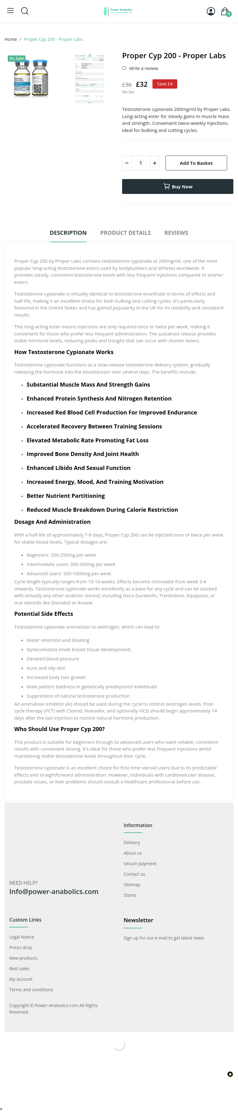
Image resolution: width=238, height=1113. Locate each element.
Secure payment (140, 863)
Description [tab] (68, 232)
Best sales (19, 968)
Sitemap (132, 884)
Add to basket (196, 163)
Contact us (134, 874)
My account (21, 979)
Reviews (176, 232)
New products (23, 958)
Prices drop (20, 947)
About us (133, 853)
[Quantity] (140, 163)
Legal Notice (21, 937)
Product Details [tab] (125, 232)
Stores (130, 895)
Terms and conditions (31, 989)
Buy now (178, 186)
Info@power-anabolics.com (54, 891)
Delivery (132, 842)
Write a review (143, 68)
